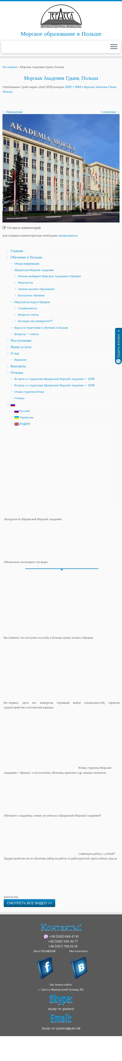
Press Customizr (45, 1055)
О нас (15, 353)
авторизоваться (67, 235)
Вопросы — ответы (26, 334)
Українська (23, 417)
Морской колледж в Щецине (32, 302)
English (22, 424)
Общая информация (26, 263)
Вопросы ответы (28, 314)
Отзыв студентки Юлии (29, 392)
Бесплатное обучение (31, 295)
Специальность (27, 308)
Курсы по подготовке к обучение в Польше (41, 327)
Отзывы (17, 372)
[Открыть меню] (114, 47)
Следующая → (110, 112)
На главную (9, 67)
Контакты (18, 366)
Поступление (21, 340)
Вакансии (20, 360)
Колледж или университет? (35, 321)
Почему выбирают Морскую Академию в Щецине (49, 276)
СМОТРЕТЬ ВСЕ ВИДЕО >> (29, 903)
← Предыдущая (12, 112)
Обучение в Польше (26, 257)
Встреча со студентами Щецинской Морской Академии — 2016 (54, 379)
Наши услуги (21, 346)
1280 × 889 (72, 87)
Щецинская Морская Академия (33, 270)
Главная (17, 250)
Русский (22, 411)
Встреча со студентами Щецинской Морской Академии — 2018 (54, 385)
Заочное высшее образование (36, 289)
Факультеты (25, 282)
